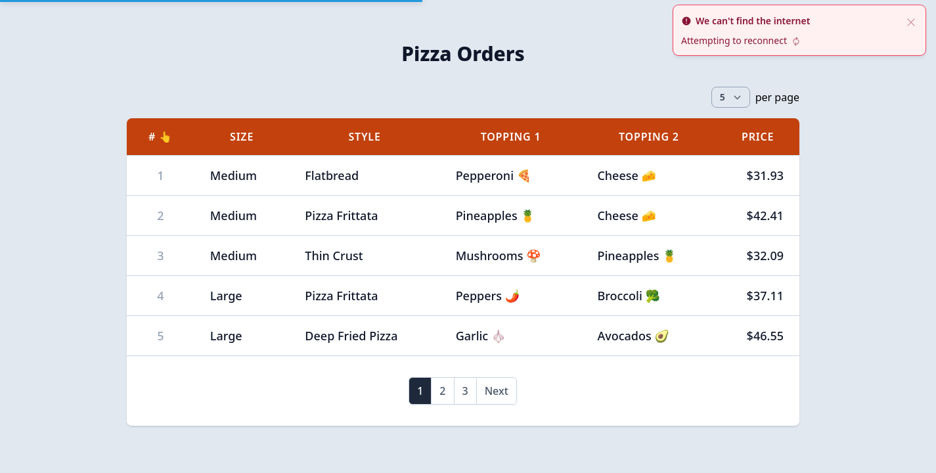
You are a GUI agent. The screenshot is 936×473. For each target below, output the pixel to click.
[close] (911, 21)
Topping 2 (649, 136)
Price (758, 136)
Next (496, 391)
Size (242, 136)
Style (364, 136)
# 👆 (160, 136)
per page (777, 97)
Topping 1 (511, 136)
